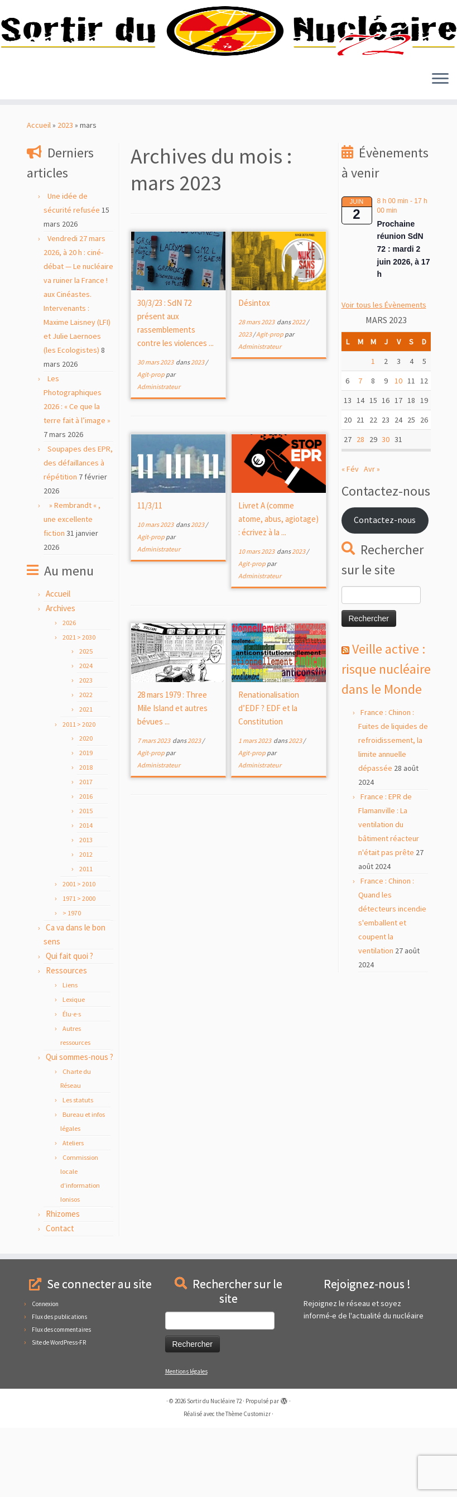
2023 (65, 194)
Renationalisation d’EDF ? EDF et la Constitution (268, 777)
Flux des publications (59, 1386)
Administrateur (158, 456)
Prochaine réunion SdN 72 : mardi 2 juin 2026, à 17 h (403, 318)
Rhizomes (63, 1283)
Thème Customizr (248, 1483)
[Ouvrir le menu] (440, 148)
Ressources (66, 1039)
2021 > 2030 (78, 706)
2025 (86, 720)
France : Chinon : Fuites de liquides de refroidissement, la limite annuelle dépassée (393, 809)
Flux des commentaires (61, 1399)
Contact (60, 1297)
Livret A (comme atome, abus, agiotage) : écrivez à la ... (278, 588)
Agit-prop (151, 443)
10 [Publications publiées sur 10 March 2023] (398, 450)
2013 (86, 909)
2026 (69, 692)
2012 (86, 923)
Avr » (372, 538)
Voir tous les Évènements (383, 374)
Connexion (45, 1373)
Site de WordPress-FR (59, 1412)
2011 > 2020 (78, 793)
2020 (86, 807)
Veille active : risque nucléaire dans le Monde (386, 738)
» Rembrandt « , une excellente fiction (72, 588)
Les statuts (77, 1169)
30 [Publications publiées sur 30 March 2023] (385, 508)
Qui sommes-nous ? (79, 1126)
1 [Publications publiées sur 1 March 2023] (373, 430)
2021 (86, 778)
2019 (86, 822)
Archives (60, 677)
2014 (86, 894)
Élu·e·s (71, 1083)
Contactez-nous (385, 589)
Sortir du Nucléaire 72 (214, 1470)
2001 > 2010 (78, 953)
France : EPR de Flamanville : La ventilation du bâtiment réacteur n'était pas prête (388, 894)
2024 (86, 735)
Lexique (73, 1068)
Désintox (254, 372)
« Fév (350, 538)
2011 (86, 938)
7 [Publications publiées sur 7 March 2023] (360, 450)
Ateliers (73, 1212)
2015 (86, 880)
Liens (70, 1054)
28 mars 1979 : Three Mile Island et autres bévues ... (172, 777)
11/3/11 (149, 574)
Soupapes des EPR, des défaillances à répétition (78, 532)
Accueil (39, 194)
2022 (86, 764)
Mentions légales (186, 1441)
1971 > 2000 (78, 967)
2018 (86, 836)
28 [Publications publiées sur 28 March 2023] (360, 508)
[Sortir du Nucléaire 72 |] (228, 66)
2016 (86, 865)
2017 (86, 851)
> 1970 (71, 982)
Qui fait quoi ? (69, 1025)
